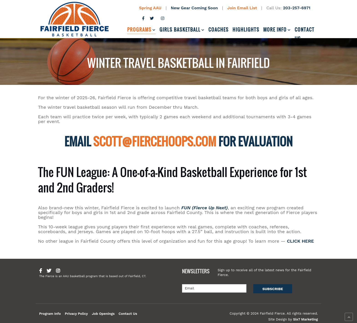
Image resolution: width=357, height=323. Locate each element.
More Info (275, 29)
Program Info (50, 314)
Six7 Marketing (305, 319)
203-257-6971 (296, 7)
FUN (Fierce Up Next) (204, 207)
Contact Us (304, 30)
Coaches (218, 29)
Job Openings (103, 314)
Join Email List (242, 7)
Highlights (246, 29)
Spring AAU (150, 7)
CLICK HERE (300, 241)
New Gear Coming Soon (194, 7)
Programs (139, 29)
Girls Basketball (180, 29)
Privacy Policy (76, 314)
